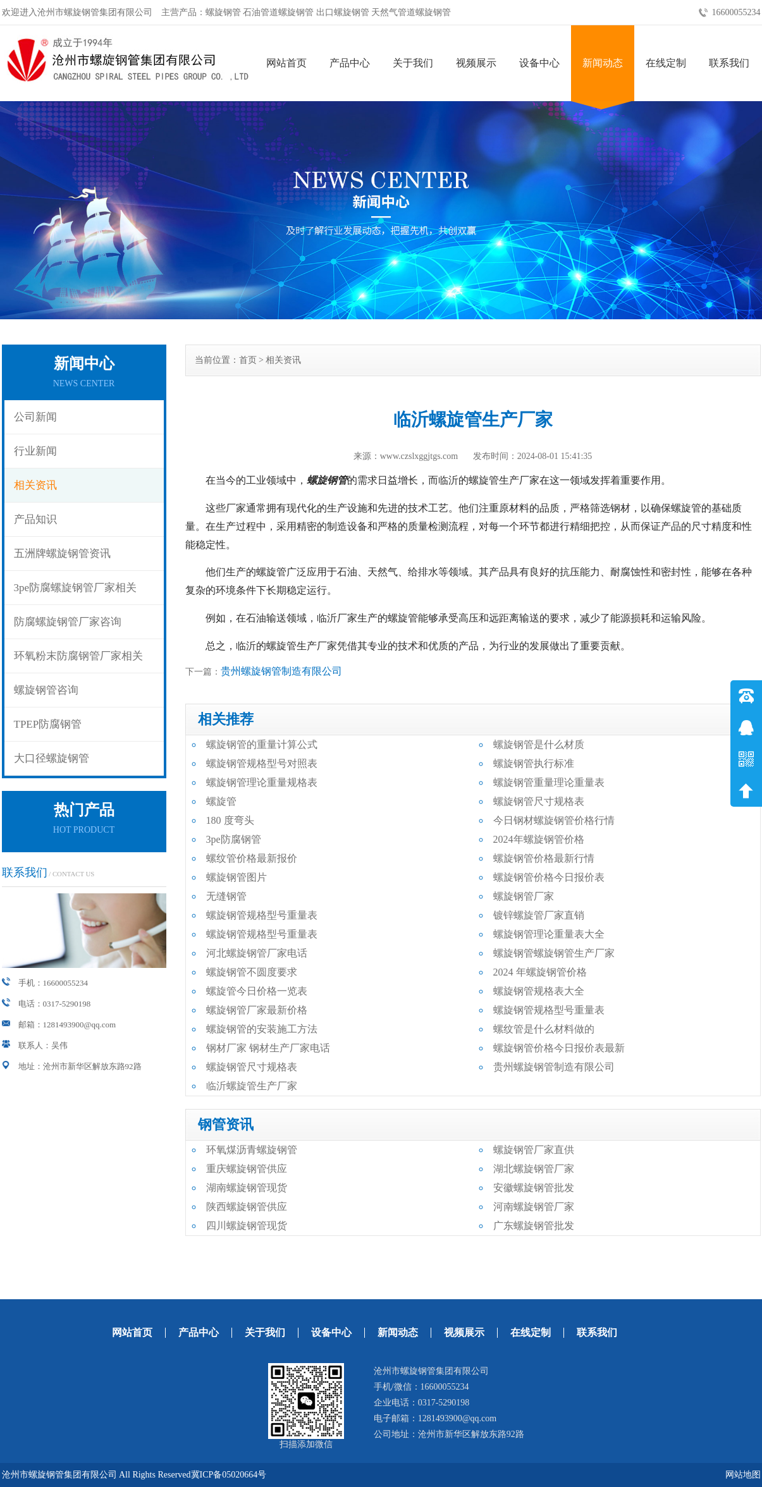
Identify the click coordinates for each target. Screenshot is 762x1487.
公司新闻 (35, 417)
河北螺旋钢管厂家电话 (256, 953)
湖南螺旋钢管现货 (246, 1187)
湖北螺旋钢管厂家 (533, 1168)
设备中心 (539, 63)
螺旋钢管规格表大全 (538, 991)
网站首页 (286, 63)
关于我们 (413, 63)
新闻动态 (602, 63)
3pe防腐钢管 (233, 839)
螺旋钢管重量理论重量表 (549, 782)
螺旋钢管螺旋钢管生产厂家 (554, 953)
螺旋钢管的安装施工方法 (261, 1029)
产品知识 (35, 519)
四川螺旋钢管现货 (246, 1225)
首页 (248, 360)
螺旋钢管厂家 (523, 896)
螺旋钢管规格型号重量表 (261, 915)
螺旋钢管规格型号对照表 (261, 763)
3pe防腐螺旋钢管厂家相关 (75, 588)
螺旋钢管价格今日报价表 (549, 877)
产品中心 (349, 63)
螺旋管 (221, 801)
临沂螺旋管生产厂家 (251, 1085)
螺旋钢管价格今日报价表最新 (559, 1048)
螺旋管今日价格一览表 (256, 991)
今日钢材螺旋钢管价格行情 (554, 820)
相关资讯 (35, 485)
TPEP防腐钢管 (48, 724)
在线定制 (666, 63)
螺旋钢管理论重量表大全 (549, 934)
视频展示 (476, 63)
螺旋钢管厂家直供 (533, 1149)
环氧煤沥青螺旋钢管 (251, 1149)
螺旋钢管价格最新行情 (543, 858)
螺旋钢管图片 (236, 877)
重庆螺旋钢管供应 (246, 1168)
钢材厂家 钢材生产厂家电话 (268, 1048)
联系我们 (729, 63)
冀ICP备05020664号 (229, 1474)
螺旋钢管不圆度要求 (251, 972)
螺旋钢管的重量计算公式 (261, 744)
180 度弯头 (230, 820)
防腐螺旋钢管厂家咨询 (67, 622)
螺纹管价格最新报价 (251, 858)
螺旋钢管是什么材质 (538, 744)
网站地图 (743, 1474)
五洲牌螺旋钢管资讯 (62, 554)
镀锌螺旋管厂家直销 (538, 915)
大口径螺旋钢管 (51, 758)
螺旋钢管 (327, 480)
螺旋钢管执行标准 (533, 763)
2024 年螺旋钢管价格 (540, 972)
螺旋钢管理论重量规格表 (261, 782)
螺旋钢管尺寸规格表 (538, 801)
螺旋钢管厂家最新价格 (256, 1010)
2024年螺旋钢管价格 (538, 839)
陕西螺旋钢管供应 (246, 1206)
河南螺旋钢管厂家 (533, 1206)
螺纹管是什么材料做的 (543, 1029)
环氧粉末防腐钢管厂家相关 (78, 656)
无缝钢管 (226, 896)
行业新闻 (35, 451)
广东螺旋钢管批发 (533, 1225)
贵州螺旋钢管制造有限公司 (281, 671)
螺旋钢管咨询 (46, 690)
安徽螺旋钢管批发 (533, 1187)
